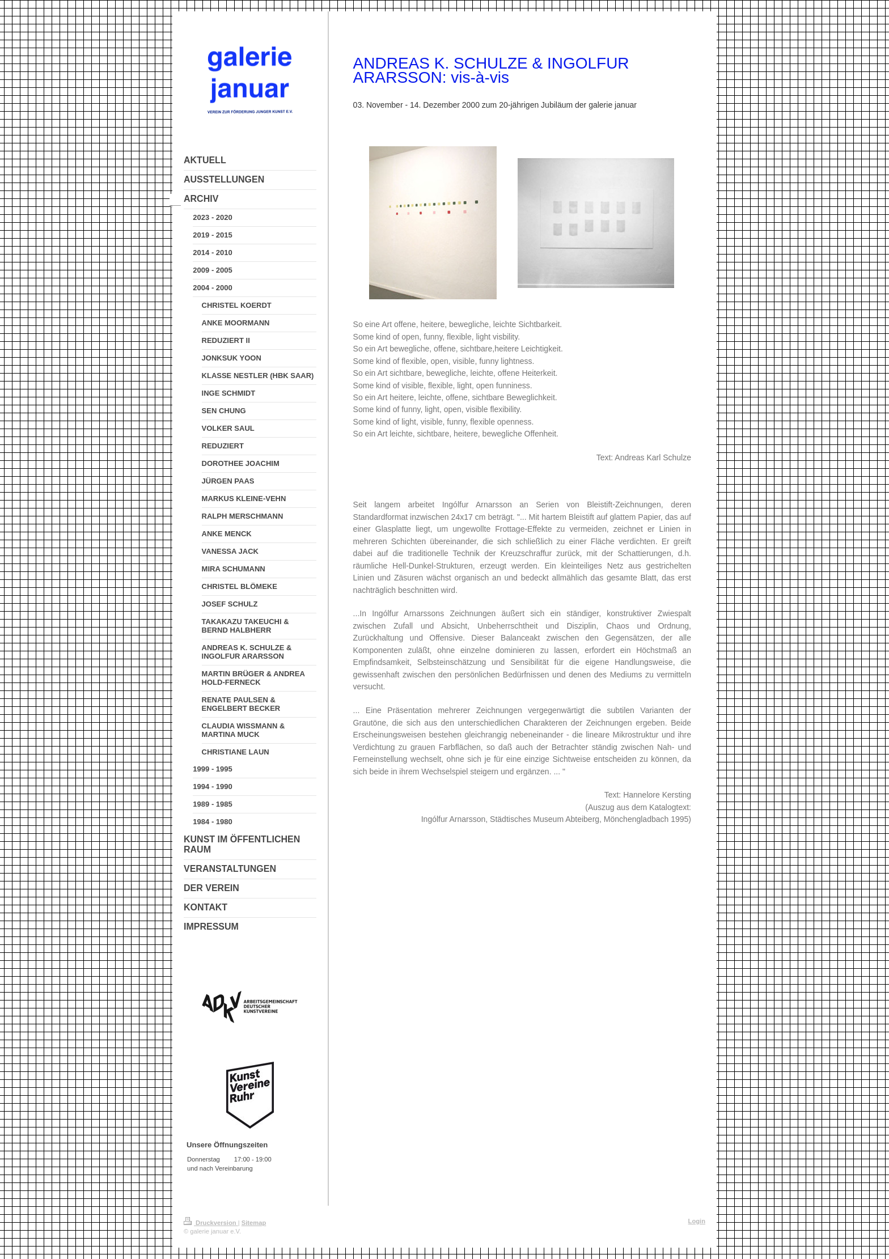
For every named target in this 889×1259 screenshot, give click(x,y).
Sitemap (254, 1222)
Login (696, 1221)
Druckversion (211, 1222)
